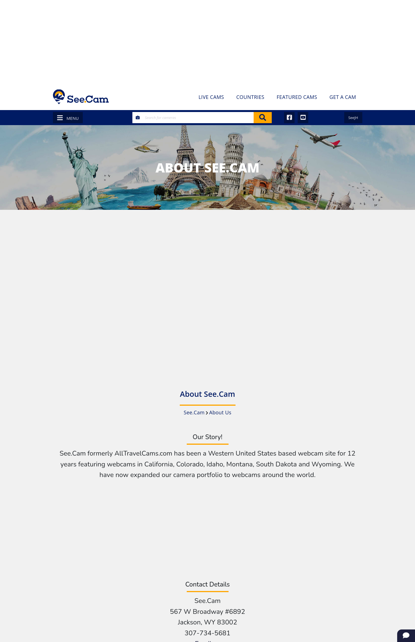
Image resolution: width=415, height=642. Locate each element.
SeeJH (353, 117)
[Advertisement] (207, 42)
